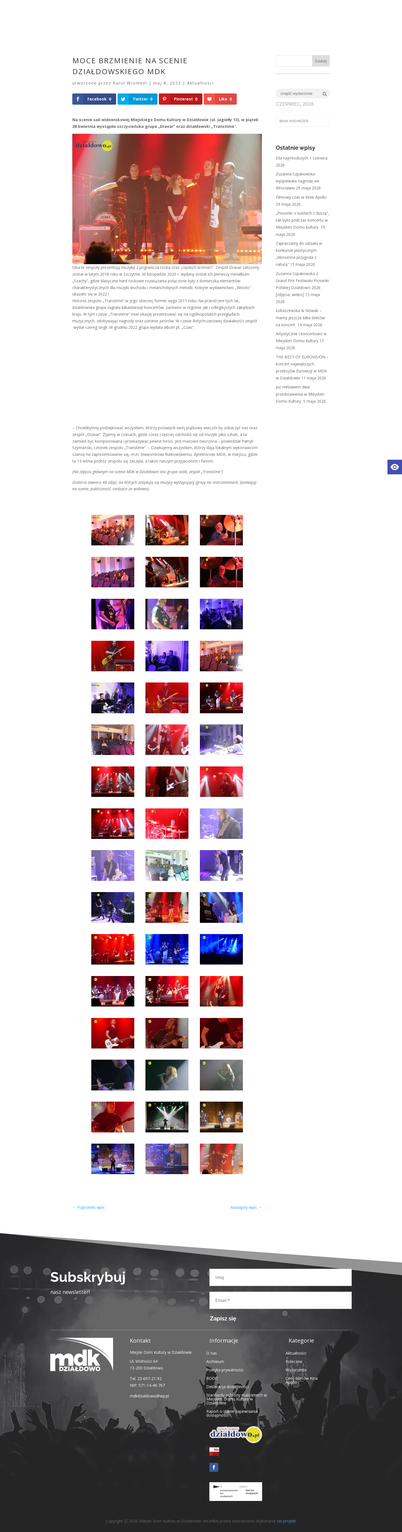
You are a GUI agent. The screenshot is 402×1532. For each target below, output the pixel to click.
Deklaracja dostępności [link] (227, 1386)
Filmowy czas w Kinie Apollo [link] (301, 197)
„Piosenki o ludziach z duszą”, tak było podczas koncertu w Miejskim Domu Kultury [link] (302, 220)
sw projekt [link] (286, 1521)
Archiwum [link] (215, 1361)
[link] (394, 467)
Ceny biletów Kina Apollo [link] (302, 1380)
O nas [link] (211, 1352)
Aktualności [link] (200, 83)
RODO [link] (212, 1378)
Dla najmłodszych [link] (292, 158)
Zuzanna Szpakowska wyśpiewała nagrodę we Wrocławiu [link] (297, 181)
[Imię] (280, 1277)
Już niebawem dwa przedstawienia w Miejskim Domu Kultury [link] (300, 393)
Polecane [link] (294, 1361)
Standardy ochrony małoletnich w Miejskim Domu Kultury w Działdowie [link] (236, 1398)
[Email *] (280, 1300)
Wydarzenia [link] (296, 1369)
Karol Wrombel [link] (130, 83)
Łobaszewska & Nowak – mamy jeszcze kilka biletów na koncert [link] (300, 317)
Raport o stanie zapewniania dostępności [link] (232, 1413)
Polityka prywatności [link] (224, 1369)
